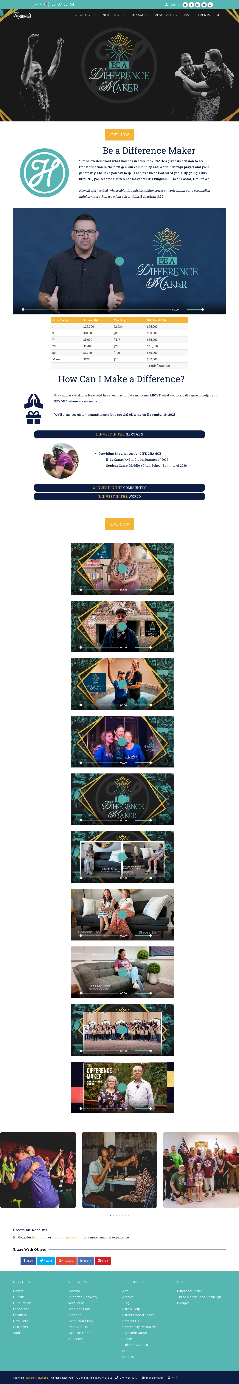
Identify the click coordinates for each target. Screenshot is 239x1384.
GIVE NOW (119, 134)
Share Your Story (80, 1321)
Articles (127, 1297)
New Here (20, 1321)
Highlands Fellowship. (37, 1377)
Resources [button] (166, 15)
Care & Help (131, 1309)
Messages (139, 15)
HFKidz (18, 1297)
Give (187, 15)
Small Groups (78, 1327)
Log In (175, 4)
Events (204, 15)
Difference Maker (190, 1291)
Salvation (74, 1315)
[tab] (119, 434)
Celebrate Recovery (82, 1297)
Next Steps (76, 1303)
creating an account (67, 1237)
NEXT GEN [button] (119, 434)
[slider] (96, 309)
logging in (39, 1237)
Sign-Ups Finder (80, 1333)
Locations (20, 1315)
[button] (110, 1215)
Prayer (127, 1339)
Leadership (21, 1309)
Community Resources (139, 1327)
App (125, 1291)
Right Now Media (135, 1345)
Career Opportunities (138, 1315)
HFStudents (22, 1303)
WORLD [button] (119, 496)
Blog (125, 1303)
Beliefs (18, 1291)
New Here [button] (85, 15)
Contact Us (130, 1321)
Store (126, 1351)
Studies (128, 1357)
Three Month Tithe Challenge (199, 1297)
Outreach (20, 1327)
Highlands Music (134, 1333)
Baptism (74, 1291)
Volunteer (75, 1339)
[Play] (18, 310)
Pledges (183, 1303)
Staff (16, 1333)
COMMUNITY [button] (119, 487)
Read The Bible (79, 1309)
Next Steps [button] (114, 15)
